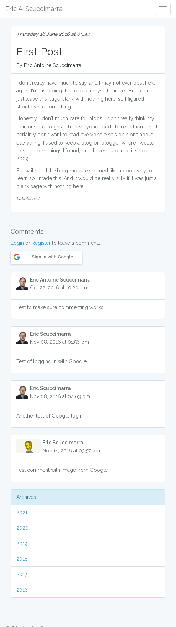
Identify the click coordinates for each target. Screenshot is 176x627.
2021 (21, 512)
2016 (22, 590)
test (36, 198)
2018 (22, 559)
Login (17, 243)
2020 (22, 528)
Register (41, 243)
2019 (21, 543)
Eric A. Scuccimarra (34, 8)
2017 (21, 574)
